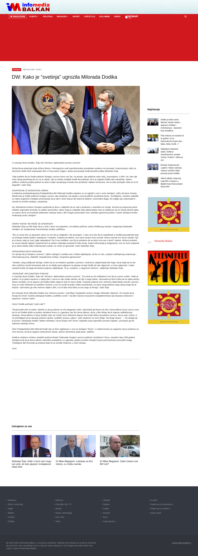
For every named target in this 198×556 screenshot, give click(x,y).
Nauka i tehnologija (64, 513)
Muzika (59, 509)
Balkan (11, 513)
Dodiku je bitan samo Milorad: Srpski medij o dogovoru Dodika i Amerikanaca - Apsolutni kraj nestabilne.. (171, 125)
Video (58, 521)
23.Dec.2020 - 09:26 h (32, 70)
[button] (34, 16)
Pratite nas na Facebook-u (161, 504)
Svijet (10, 509)
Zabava (106, 504)
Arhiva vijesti (155, 513)
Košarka (106, 513)
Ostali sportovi (109, 521)
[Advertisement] (99, 40)
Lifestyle (106, 500)
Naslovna (12, 500)
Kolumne (59, 500)
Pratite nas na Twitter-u (160, 509)
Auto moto (60, 517)
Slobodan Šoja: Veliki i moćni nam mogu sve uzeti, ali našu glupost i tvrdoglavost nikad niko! (31, 464)
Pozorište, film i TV (64, 504)
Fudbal (106, 509)
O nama (153, 500)
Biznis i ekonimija (15, 504)
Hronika (11, 517)
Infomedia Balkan (163, 238)
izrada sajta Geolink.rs (181, 543)
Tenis (105, 517)
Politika (11, 521)
